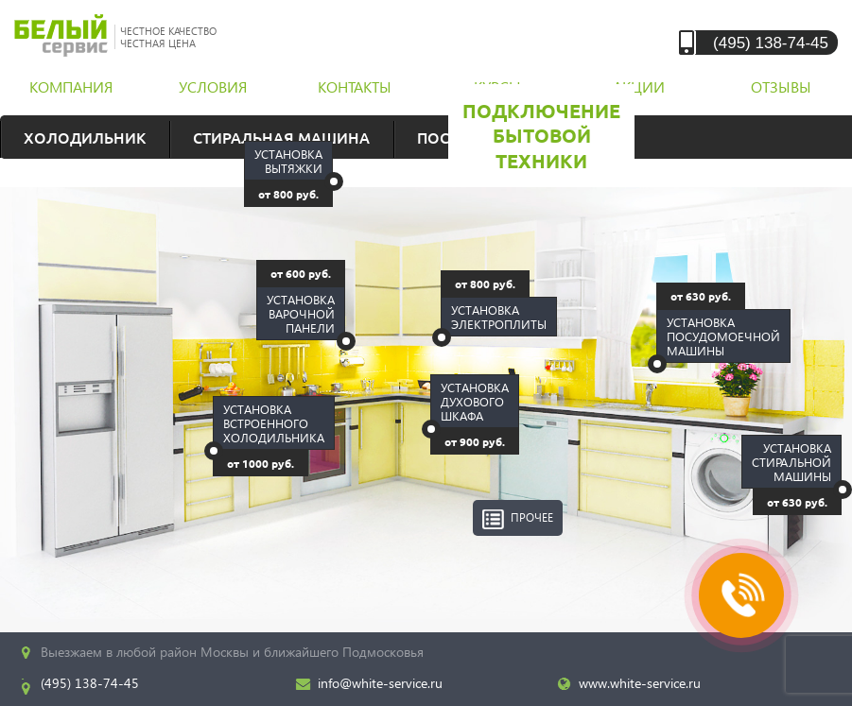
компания (71, 86)
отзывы (781, 86)
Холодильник (85, 137)
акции (639, 86)
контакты (354, 86)
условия (213, 86)
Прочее (532, 517)
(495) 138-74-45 (770, 42)
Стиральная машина (281, 137)
